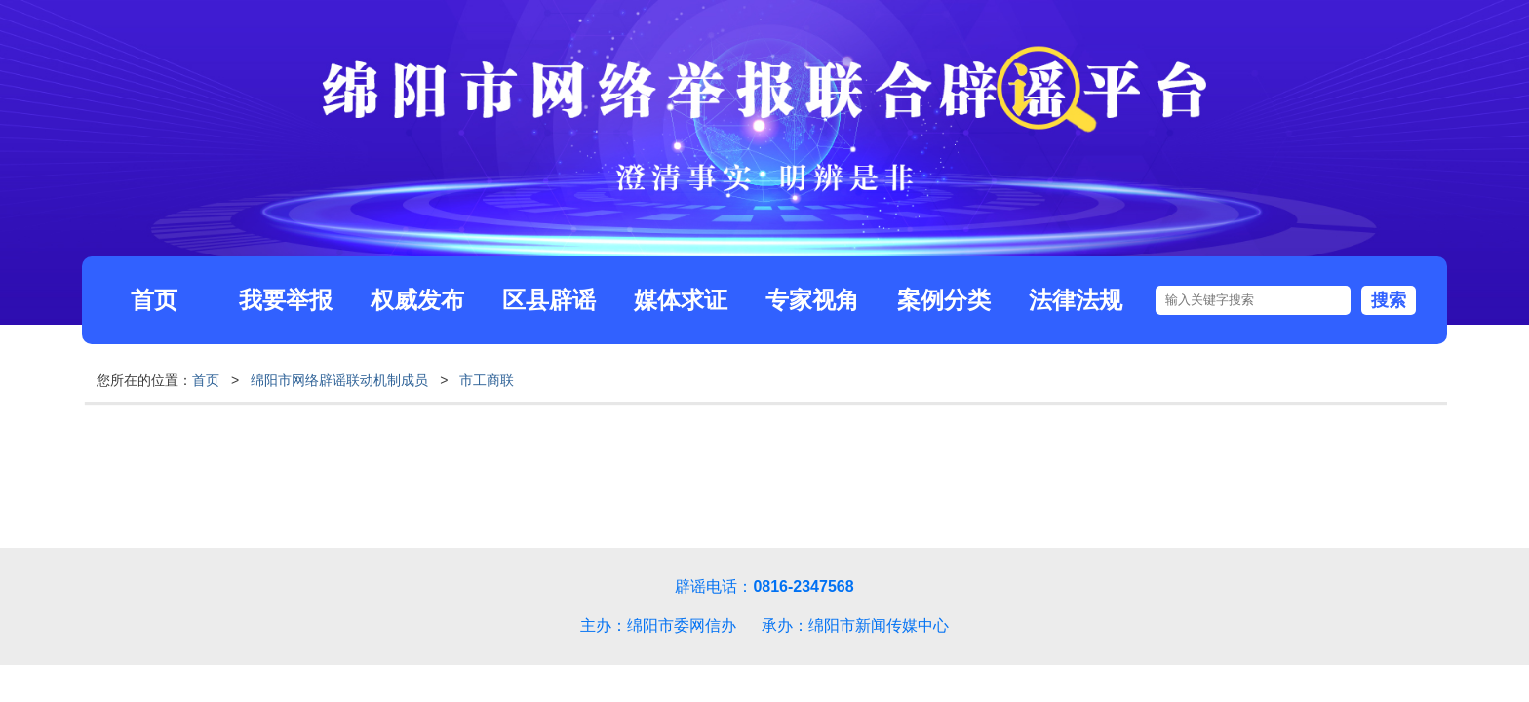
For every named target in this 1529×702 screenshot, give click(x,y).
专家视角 (812, 300)
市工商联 (486, 380)
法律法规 (1075, 300)
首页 (154, 300)
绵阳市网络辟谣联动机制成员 (339, 380)
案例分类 (944, 300)
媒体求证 (680, 300)
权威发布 (417, 300)
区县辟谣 (549, 300)
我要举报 (286, 300)
